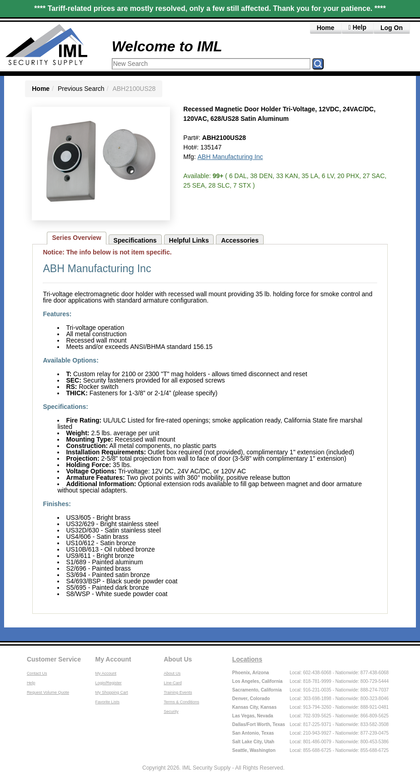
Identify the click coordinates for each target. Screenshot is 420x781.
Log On (391, 27)
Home (326, 27)
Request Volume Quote (48, 692)
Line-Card (173, 683)
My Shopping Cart (111, 692)
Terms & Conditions (181, 702)
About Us (178, 659)
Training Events (178, 692)
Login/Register (108, 683)
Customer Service (54, 659)
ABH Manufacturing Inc (230, 156)
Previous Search (81, 88)
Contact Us (37, 673)
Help (31, 683)
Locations (247, 659)
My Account (113, 659)
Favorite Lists (107, 702)
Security (171, 711)
